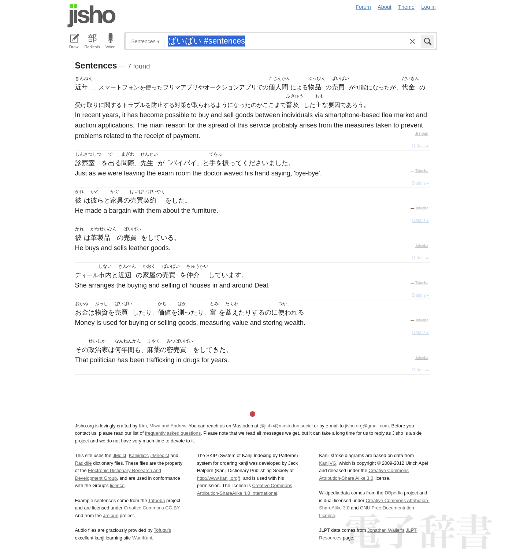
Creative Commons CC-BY (151, 508)
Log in (428, 7)
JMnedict (160, 455)
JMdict (119, 455)
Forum (363, 7)
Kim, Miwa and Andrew (162, 426)
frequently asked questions (173, 433)
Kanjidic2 (138, 455)
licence (117, 485)
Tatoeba (421, 171)
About (384, 7)
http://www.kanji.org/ (218, 478)
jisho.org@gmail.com (367, 426)
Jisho (91, 15)
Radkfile (83, 463)
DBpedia (393, 493)
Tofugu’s (162, 530)
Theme (406, 7)
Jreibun (421, 133)
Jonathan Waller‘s (385, 530)
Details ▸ (420, 145)
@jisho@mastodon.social (286, 426)
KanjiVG (327, 463)
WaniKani (142, 538)
